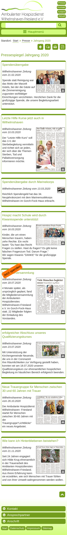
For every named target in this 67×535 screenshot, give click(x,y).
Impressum (33, 528)
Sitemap (47, 528)
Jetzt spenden (12, 270)
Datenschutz (17, 528)
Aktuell (61, 16)
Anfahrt (61, 11)
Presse (61, 2)
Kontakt (61, 7)
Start (15, 40)
